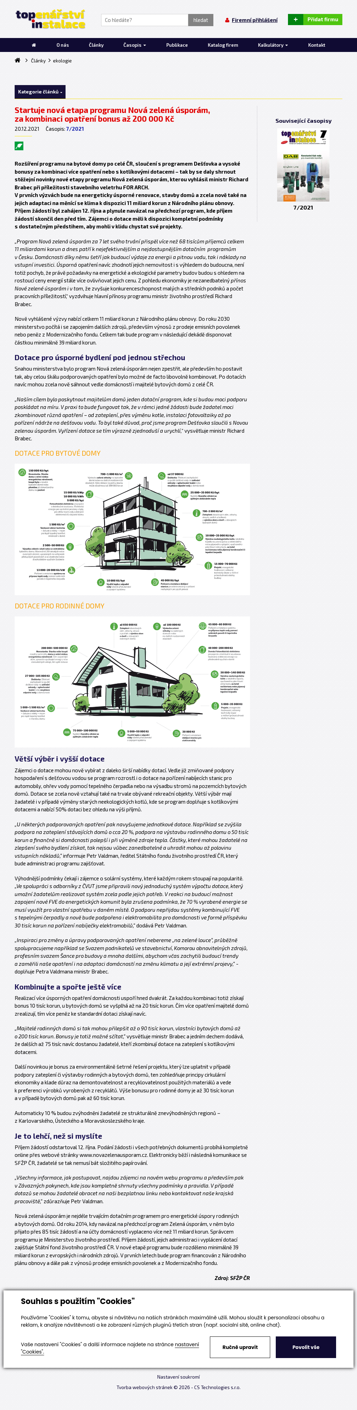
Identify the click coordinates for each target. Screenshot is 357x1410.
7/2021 (75, 129)
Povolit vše (306, 1347)
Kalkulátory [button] (273, 45)
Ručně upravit (240, 1347)
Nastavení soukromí (178, 1377)
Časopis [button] (134, 45)
